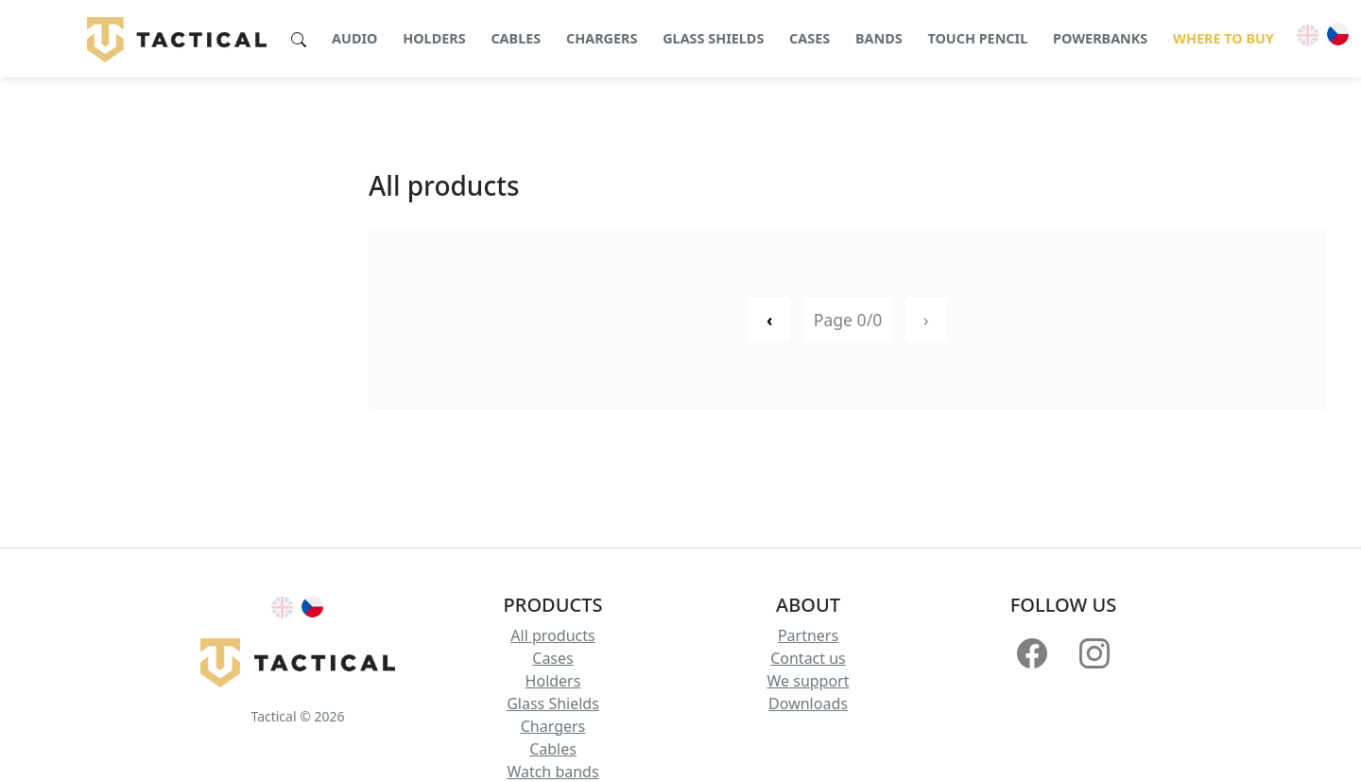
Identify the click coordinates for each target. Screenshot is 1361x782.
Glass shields (713, 38)
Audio (354, 38)
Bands (879, 38)
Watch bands (552, 771)
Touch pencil (977, 38)
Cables (516, 38)
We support (808, 680)
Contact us (808, 658)
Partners (808, 635)
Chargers (602, 38)
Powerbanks (1100, 38)
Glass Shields (553, 703)
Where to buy (1223, 38)
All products (552, 635)
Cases (809, 38)
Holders (434, 38)
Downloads (808, 703)
